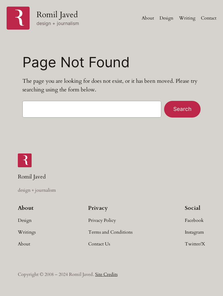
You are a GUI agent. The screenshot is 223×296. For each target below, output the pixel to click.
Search (182, 108)
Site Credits (106, 274)
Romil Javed (57, 14)
